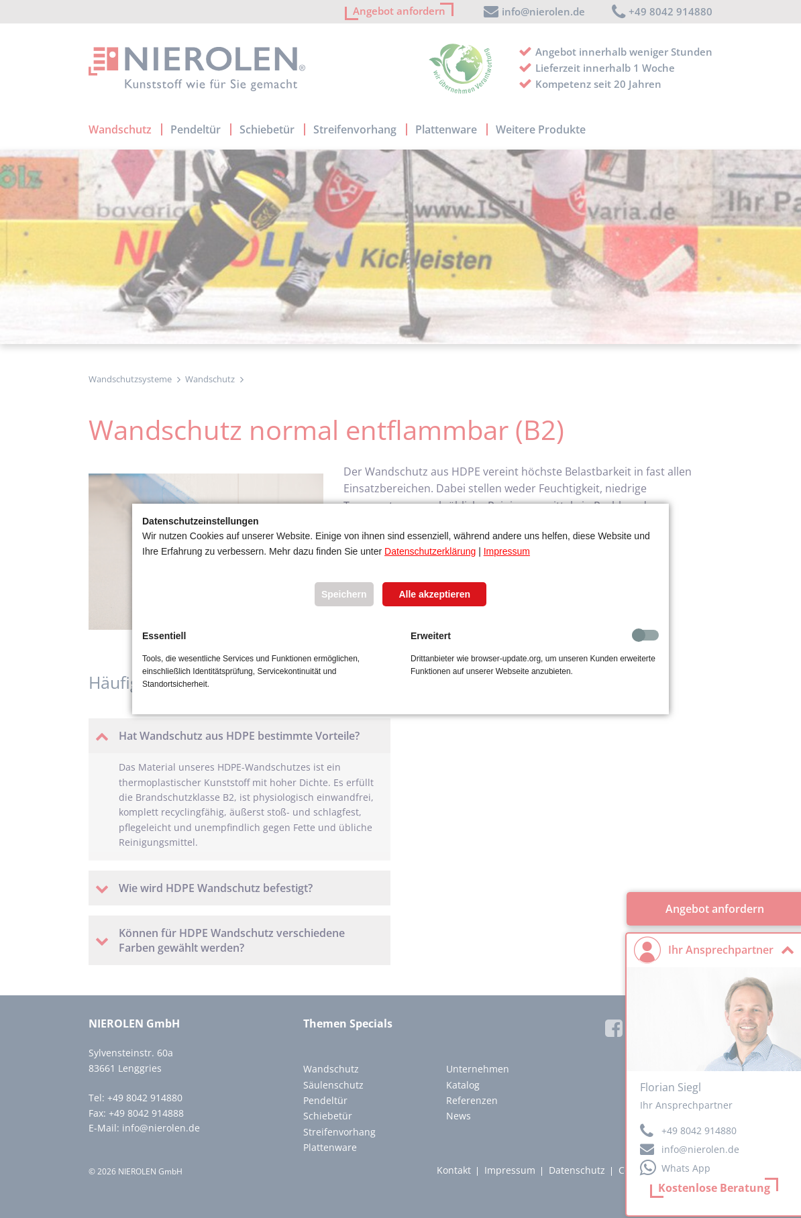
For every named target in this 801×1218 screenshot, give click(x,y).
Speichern (344, 594)
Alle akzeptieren (434, 594)
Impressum (507, 551)
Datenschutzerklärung (430, 551)
